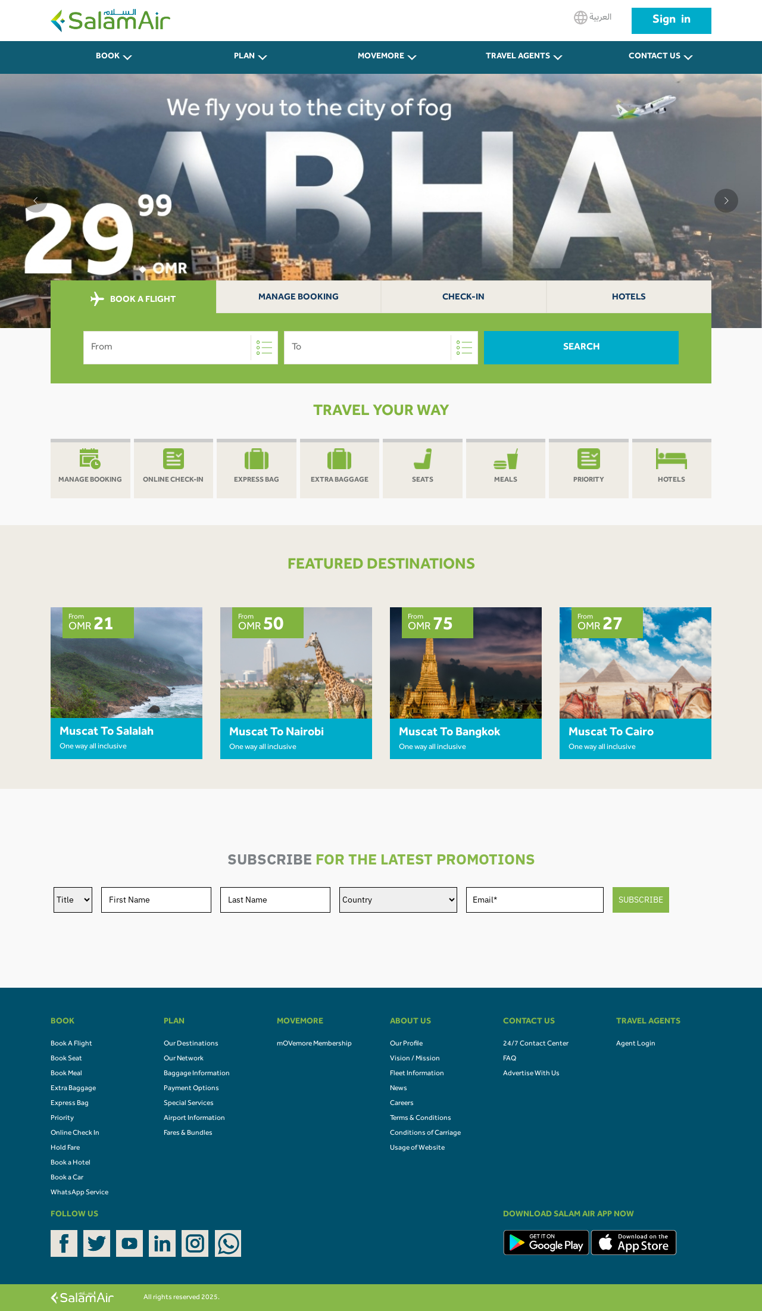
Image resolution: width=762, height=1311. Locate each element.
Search (581, 347)
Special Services (189, 1103)
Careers (402, 1103)
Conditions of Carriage (425, 1133)
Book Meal (66, 1074)
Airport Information (194, 1118)
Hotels (629, 298)
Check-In (463, 298)
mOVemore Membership (314, 1044)
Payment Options (191, 1088)
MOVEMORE (381, 57)
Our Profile (406, 1044)
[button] (36, 201)
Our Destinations (191, 1044)
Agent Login (635, 1044)
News (398, 1088)
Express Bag (70, 1103)
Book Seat (66, 1059)
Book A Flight (71, 1044)
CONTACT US (654, 57)
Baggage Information (197, 1074)
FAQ (509, 1059)
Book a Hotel (70, 1163)
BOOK (108, 57)
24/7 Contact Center (536, 1044)
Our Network (184, 1059)
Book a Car (67, 1178)
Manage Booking (298, 298)
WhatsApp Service (79, 1193)
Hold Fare (65, 1148)
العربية (592, 17)
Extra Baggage (73, 1088)
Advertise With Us (531, 1074)
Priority (62, 1118)
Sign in (671, 21)
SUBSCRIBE (641, 899)
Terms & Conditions (420, 1118)
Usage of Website (417, 1148)
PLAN (244, 57)
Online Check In (75, 1133)
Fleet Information (417, 1074)
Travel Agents (518, 57)
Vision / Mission (415, 1059)
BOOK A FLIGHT (133, 299)
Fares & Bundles (188, 1133)
